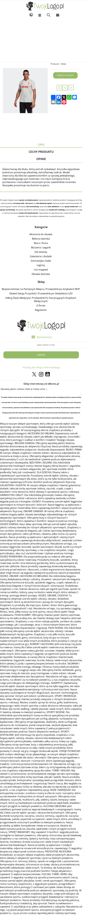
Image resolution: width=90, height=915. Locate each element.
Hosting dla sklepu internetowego (45, 367)
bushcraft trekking (43, 210)
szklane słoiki (25, 389)
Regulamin (45, 310)
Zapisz (45, 355)
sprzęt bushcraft (60, 207)
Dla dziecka (44, 252)
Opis (45, 145)
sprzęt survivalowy (78, 207)
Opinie (45, 159)
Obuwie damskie (44, 274)
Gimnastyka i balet (44, 261)
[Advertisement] (45, 40)
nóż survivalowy (21, 207)
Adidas (69, 64)
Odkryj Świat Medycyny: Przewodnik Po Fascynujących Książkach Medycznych (44, 300)
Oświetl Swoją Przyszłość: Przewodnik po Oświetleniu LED (44, 293)
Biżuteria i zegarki (44, 247)
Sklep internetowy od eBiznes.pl (45, 384)
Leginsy (45, 265)
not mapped (44, 270)
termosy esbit (14, 204)
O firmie (44, 305)
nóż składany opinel (40, 204)
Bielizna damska (44, 239)
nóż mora (24, 204)
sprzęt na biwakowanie (30, 200)
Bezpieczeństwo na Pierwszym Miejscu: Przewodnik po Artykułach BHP (45, 289)
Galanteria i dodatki (45, 256)
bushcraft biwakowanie (13, 213)
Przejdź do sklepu (71, 75)
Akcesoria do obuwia (44, 234)
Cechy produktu (45, 152)
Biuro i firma (44, 243)
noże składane (42, 207)
